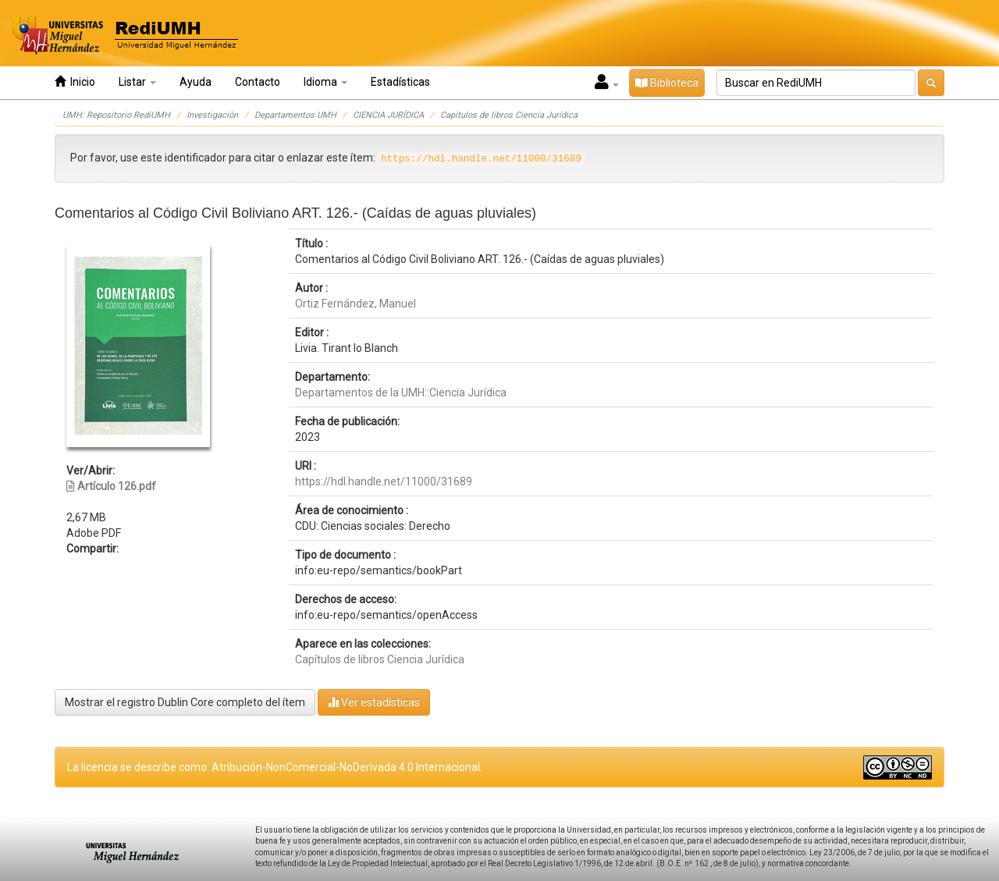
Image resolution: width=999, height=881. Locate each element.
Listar (137, 82)
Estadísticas (400, 82)
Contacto (257, 82)
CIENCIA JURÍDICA (388, 115)
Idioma (325, 82)
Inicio (75, 81)
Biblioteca (667, 82)
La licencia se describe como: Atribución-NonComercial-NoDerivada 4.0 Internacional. (274, 767)
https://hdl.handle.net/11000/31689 (383, 481)
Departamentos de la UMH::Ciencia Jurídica (401, 392)
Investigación (212, 115)
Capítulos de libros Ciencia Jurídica (509, 115)
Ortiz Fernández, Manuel (355, 303)
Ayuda (196, 82)
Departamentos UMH (295, 115)
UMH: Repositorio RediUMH (116, 115)
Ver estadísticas (374, 702)
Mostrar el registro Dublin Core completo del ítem (185, 702)
